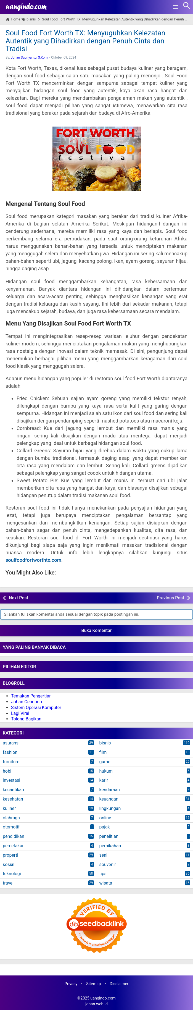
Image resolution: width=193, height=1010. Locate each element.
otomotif (11, 827)
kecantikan (13, 789)
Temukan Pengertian (31, 696)
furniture (11, 761)
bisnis (105, 743)
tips (103, 873)
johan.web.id (96, 1004)
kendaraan (109, 789)
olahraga (11, 817)
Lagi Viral (20, 713)
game (104, 761)
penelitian (108, 836)
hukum (106, 771)
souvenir (107, 864)
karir (103, 780)
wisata (105, 883)
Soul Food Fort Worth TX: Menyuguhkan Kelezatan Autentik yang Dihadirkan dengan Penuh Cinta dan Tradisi (85, 41)
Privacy (71, 984)
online (105, 817)
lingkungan (110, 808)
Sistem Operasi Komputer (36, 707)
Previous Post (170, 597)
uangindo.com (103, 998)
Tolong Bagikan (26, 719)
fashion (10, 752)
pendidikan (13, 836)
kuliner (9, 808)
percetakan (14, 845)
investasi (11, 780)
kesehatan (13, 799)
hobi (7, 771)
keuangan (108, 799)
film (103, 752)
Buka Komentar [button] (96, 630)
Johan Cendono (26, 701)
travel (8, 883)
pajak (104, 827)
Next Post (18, 597)
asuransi (11, 743)
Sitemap (93, 984)
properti (10, 855)
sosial (8, 864)
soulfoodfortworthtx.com (33, 560)
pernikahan (110, 845)
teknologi (12, 873)
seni (103, 855)
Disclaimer (119, 984)
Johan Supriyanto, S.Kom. (30, 57)
